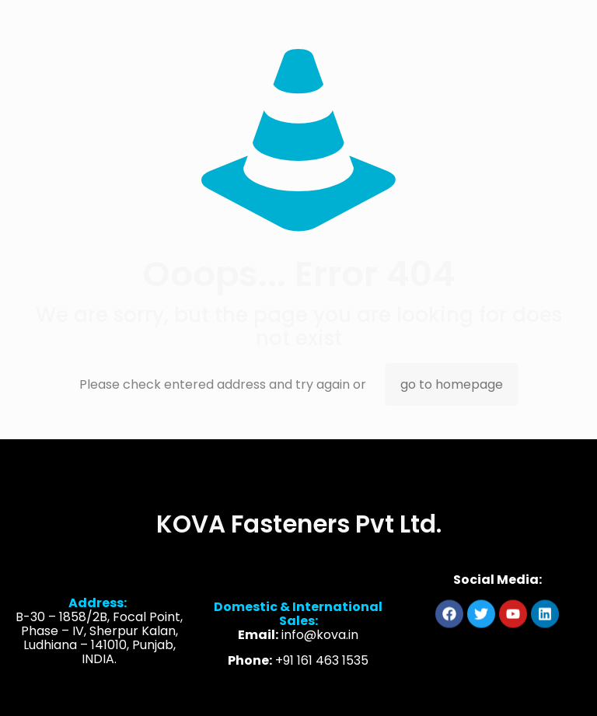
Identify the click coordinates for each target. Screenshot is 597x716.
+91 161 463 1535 (321, 671)
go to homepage (451, 384)
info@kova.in (319, 646)
